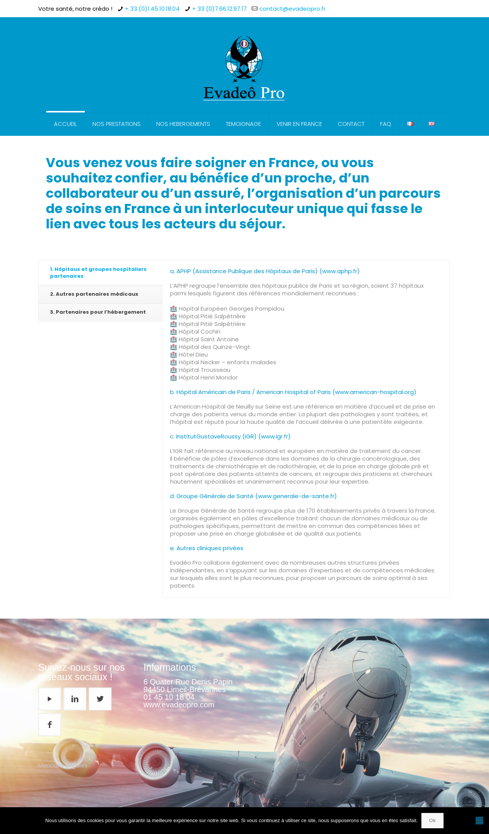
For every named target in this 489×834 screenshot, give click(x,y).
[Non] (479, 820)
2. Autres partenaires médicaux (94, 294)
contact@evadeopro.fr (292, 9)
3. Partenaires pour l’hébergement (98, 312)
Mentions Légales (62, 765)
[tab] (100, 273)
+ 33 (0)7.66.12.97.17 (219, 9)
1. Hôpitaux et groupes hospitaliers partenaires (98, 273)
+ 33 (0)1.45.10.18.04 (152, 9)
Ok (432, 820)
